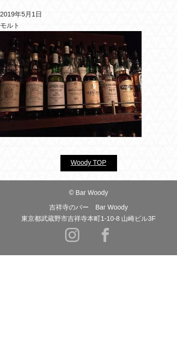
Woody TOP (88, 162)
